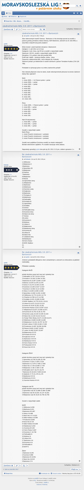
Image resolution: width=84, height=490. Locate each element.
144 (11, 53)
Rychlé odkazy (3, 13)
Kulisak (6, 165)
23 (10, 174)
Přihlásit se (13, 16)
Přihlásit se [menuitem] (78, 13)
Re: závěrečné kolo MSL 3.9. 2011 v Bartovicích (36, 155)
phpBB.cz (46, 482)
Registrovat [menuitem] (81, 13)
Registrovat (23, 16)
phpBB (36, 478)
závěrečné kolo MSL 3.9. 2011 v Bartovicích (24, 26)
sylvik (5, 44)
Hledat (5, 16)
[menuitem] (74, 13)
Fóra (9, 13)
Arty (35, 480)
